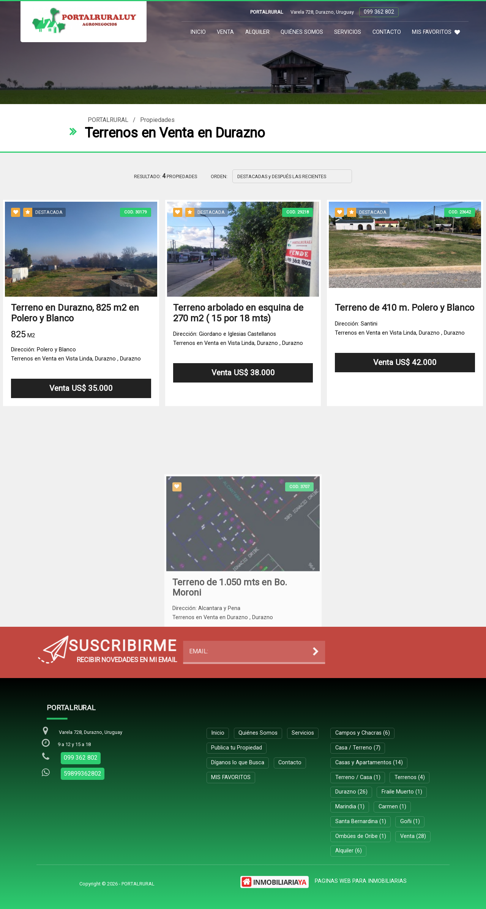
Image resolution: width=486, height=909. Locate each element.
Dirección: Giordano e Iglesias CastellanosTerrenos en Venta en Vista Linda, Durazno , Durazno (238, 338)
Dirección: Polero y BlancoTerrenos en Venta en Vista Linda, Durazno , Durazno (76, 354)
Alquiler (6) (348, 850)
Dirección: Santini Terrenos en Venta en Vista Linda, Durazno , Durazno (400, 328)
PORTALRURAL (108, 119)
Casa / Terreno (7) (357, 748)
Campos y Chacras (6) (362, 733)
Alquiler (257, 32)
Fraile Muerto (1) (402, 792)
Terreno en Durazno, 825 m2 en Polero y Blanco (75, 313)
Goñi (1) (410, 821)
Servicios (347, 32)
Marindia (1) (349, 806)
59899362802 (82, 773)
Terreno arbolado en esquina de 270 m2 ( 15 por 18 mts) (238, 313)
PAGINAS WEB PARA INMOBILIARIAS (361, 881)
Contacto (386, 32)
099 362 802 (379, 12)
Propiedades (157, 119)
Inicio (198, 32)
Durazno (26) (351, 792)
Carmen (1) (392, 806)
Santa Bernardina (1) (360, 821)
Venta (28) (413, 836)
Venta (225, 32)
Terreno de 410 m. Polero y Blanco (404, 308)
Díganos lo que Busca (237, 762)
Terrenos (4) (409, 777)
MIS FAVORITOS (436, 32)
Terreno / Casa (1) (357, 777)
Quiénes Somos (302, 32)
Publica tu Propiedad (236, 748)
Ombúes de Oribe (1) (360, 836)
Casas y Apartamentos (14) (369, 762)
